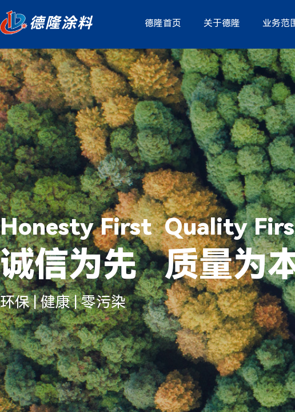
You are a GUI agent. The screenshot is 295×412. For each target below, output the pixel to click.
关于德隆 (222, 23)
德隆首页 (163, 23)
